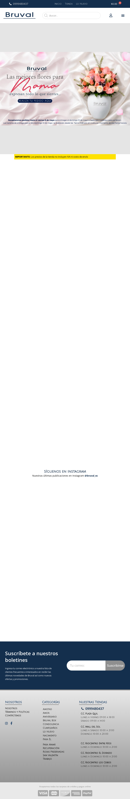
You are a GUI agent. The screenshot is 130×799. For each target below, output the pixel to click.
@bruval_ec (91, 475)
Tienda (69, 4)
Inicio (58, 4)
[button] (122, 15)
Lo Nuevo (82, 4)
